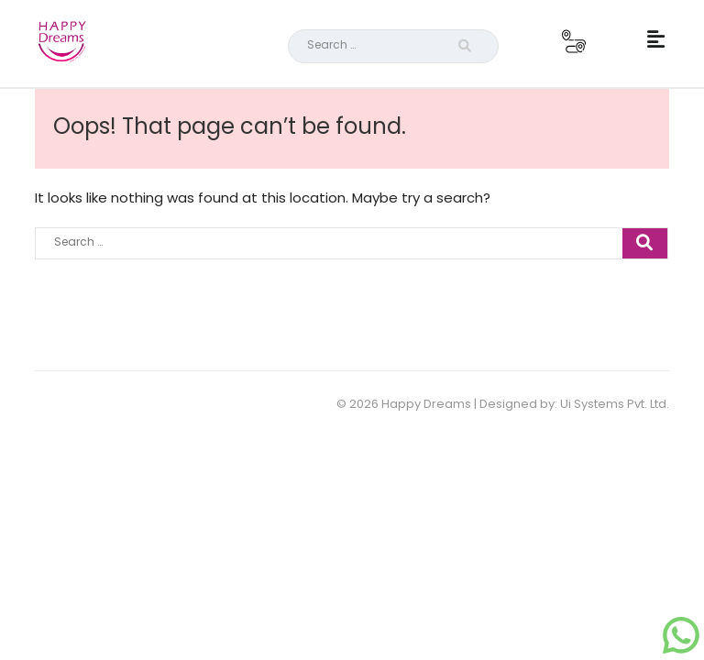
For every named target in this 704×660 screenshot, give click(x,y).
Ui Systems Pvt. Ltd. (614, 403)
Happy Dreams (426, 403)
